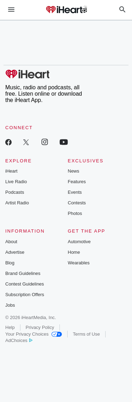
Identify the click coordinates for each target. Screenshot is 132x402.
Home (74, 252)
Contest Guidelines (24, 284)
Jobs (10, 305)
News (74, 171)
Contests (77, 202)
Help (10, 327)
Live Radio (16, 181)
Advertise (14, 252)
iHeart (11, 171)
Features (77, 181)
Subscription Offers (24, 294)
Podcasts (14, 192)
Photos (75, 213)
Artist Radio (17, 202)
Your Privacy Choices (33, 334)
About (11, 241)
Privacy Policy (40, 327)
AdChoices (18, 340)
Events (75, 192)
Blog (9, 262)
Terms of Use (86, 334)
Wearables (79, 262)
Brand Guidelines (22, 273)
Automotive (79, 241)
